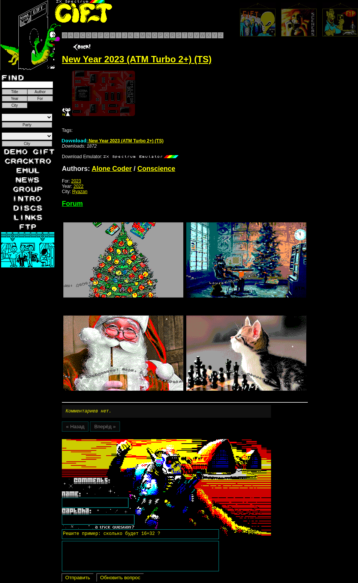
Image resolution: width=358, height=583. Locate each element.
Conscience (156, 168)
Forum (72, 203)
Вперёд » (104, 427)
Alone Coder (111, 168)
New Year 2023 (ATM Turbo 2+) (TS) (112, 140)
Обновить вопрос (120, 578)
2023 (76, 181)
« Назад (75, 427)
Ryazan (79, 191)
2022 (78, 186)
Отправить (77, 578)
